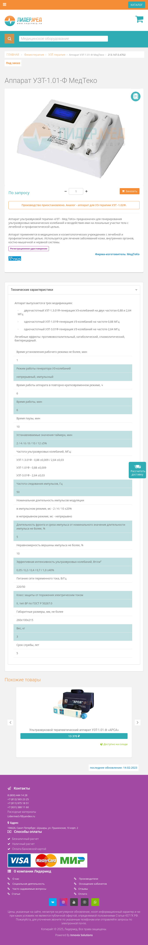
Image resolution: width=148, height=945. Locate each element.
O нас (15, 878)
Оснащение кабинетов (92, 883)
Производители (88, 878)
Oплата (82, 894)
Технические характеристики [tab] (32, 290)
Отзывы (83, 888)
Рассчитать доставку (138, 472)
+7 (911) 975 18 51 (18, 803)
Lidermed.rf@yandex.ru (21, 816)
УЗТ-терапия (57, 54)
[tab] (28, 248)
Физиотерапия (34, 54)
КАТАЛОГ (137, 5)
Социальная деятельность (28, 883)
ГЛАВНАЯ (13, 54)
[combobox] (63, 39)
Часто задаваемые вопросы (29, 888)
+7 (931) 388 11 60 (18, 807)
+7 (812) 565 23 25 (18, 799)
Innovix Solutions (81, 935)
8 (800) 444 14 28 (17, 795)
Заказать (129, 191)
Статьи (16, 894)
